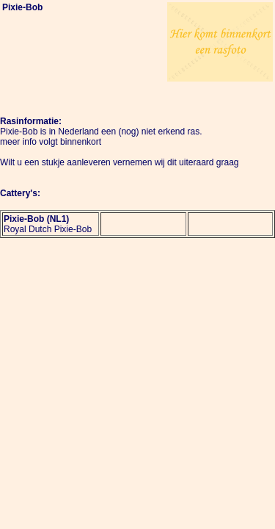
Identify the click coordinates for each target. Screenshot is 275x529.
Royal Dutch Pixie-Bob (48, 229)
